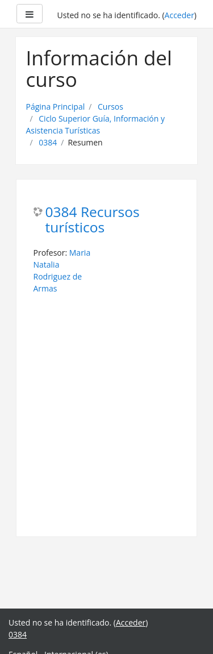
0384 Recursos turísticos (92, 220)
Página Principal (55, 106)
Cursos (110, 106)
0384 (48, 142)
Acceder (179, 15)
